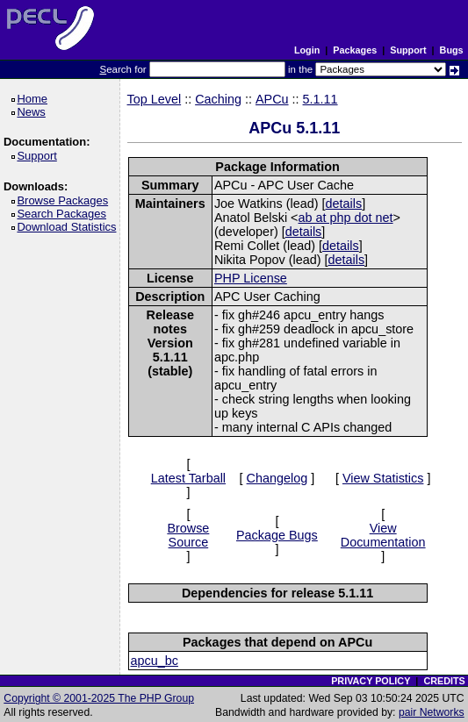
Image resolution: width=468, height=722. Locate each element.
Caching (218, 99)
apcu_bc (154, 661)
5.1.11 (320, 99)
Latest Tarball (188, 478)
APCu (272, 99)
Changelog (277, 478)
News (34, 111)
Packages (355, 50)
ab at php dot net (346, 218)
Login (307, 50)
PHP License (250, 278)
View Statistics (383, 478)
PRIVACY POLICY (370, 681)
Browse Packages (65, 200)
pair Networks (431, 712)
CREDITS (443, 681)
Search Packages (64, 213)
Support (408, 50)
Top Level (154, 99)
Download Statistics (69, 226)
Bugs (452, 50)
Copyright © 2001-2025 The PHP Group (99, 698)
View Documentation (383, 535)
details (344, 204)
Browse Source (188, 535)
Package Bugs (277, 535)
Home (34, 98)
